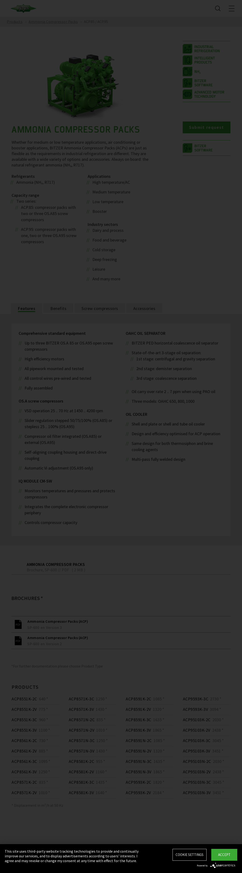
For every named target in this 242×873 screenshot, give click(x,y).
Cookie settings (189, 854)
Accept (224, 854)
